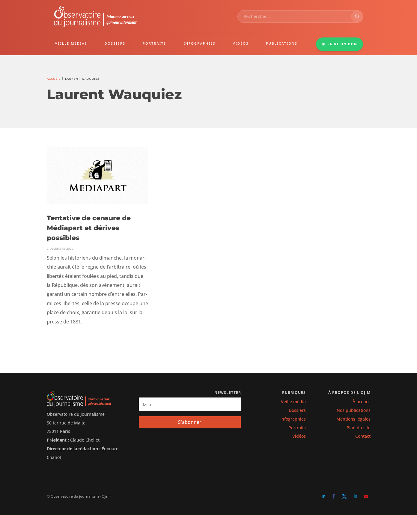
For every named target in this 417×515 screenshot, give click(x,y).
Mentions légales (353, 419)
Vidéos (299, 436)
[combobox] (294, 16)
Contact (363, 436)
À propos (362, 401)
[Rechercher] (357, 16)
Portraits (297, 427)
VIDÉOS (241, 43)
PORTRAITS (154, 43)
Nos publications (354, 410)
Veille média (293, 401)
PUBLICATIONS (281, 43)
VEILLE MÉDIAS (71, 43)
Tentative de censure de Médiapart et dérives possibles (89, 228)
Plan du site (359, 427)
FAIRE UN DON (339, 44)
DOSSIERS (115, 43)
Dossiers (297, 410)
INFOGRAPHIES (199, 43)
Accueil (54, 78)
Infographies (293, 419)
